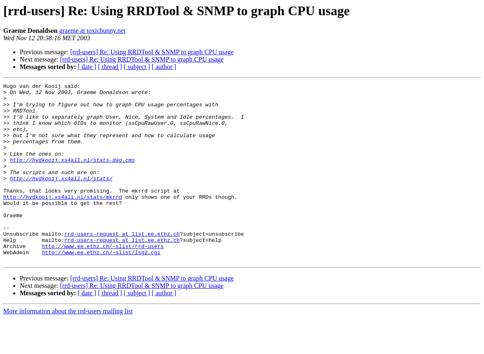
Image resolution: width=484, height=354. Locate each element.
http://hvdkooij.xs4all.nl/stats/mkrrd (62, 220)
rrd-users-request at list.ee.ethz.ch (122, 264)
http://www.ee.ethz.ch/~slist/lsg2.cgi (101, 286)
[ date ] (87, 66)
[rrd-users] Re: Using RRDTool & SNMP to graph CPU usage (152, 51)
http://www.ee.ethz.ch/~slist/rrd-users (103, 279)
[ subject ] (137, 66)
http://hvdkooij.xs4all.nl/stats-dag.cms (72, 175)
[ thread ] (110, 66)
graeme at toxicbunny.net (92, 30)
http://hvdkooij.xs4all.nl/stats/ (61, 198)
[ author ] (164, 66)
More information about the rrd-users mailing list (68, 346)
